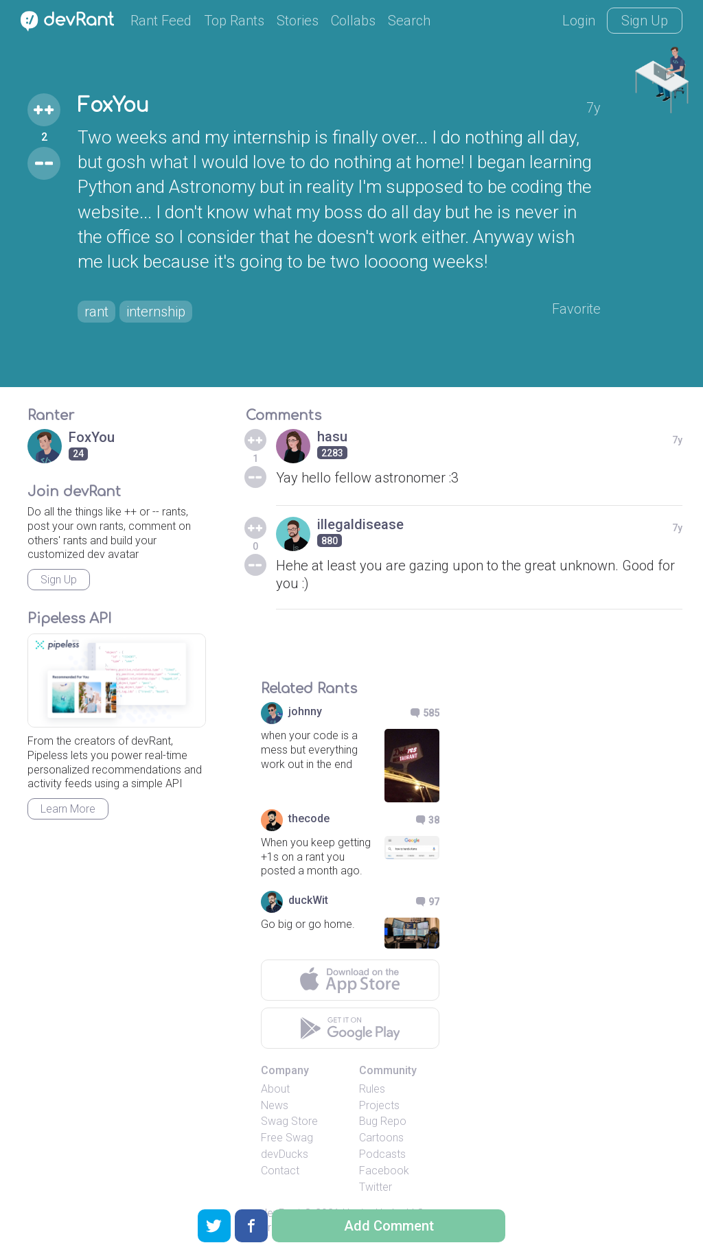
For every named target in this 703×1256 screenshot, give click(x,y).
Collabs (353, 20)
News (274, 1105)
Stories (298, 20)
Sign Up (644, 20)
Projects (379, 1105)
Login (578, 20)
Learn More (68, 808)
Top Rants (234, 20)
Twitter (375, 1187)
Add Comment (389, 1226)
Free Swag (287, 1137)
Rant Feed (161, 20)
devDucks (284, 1154)
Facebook (384, 1170)
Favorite (576, 309)
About (275, 1088)
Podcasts (382, 1154)
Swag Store (289, 1121)
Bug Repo (382, 1121)
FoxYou (113, 106)
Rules (372, 1088)
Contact (280, 1170)
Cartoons (381, 1137)
